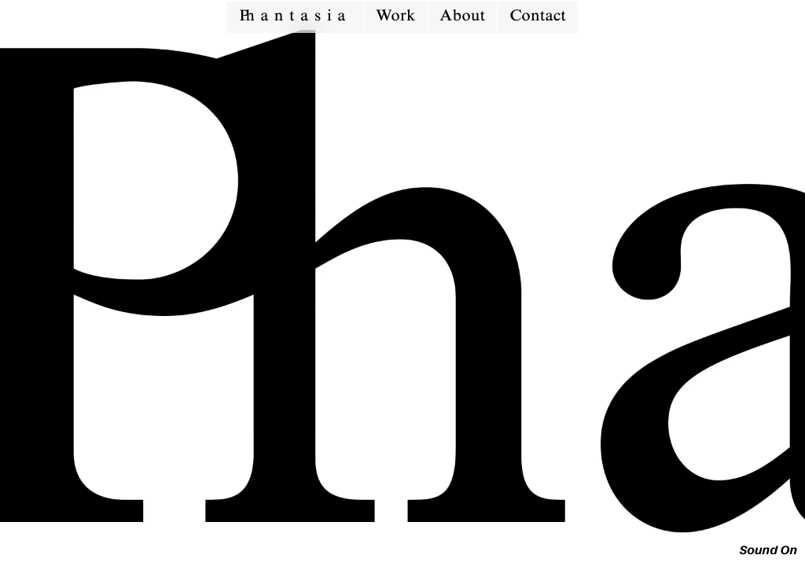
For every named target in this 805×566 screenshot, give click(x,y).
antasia (295, 17)
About (462, 17)
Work (395, 17)
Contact (537, 17)
